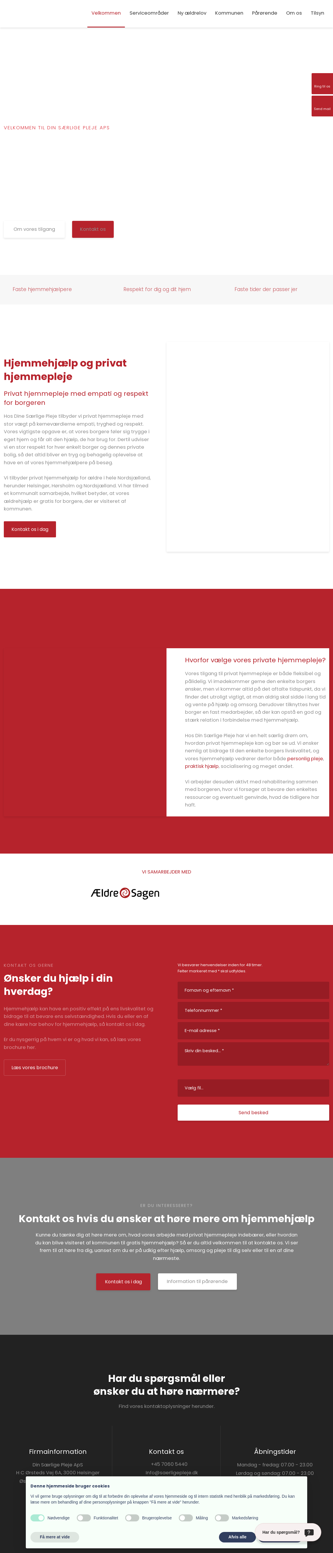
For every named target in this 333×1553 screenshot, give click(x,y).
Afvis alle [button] (237, 1537)
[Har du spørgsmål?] (288, 1532)
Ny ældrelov (192, 13)
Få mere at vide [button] (55, 1537)
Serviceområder (149, 13)
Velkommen (106, 13)
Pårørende (264, 13)
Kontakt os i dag (29, 529)
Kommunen (229, 13)
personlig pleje (305, 758)
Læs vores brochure (34, 1067)
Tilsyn (317, 13)
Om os (294, 13)
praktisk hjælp (202, 766)
